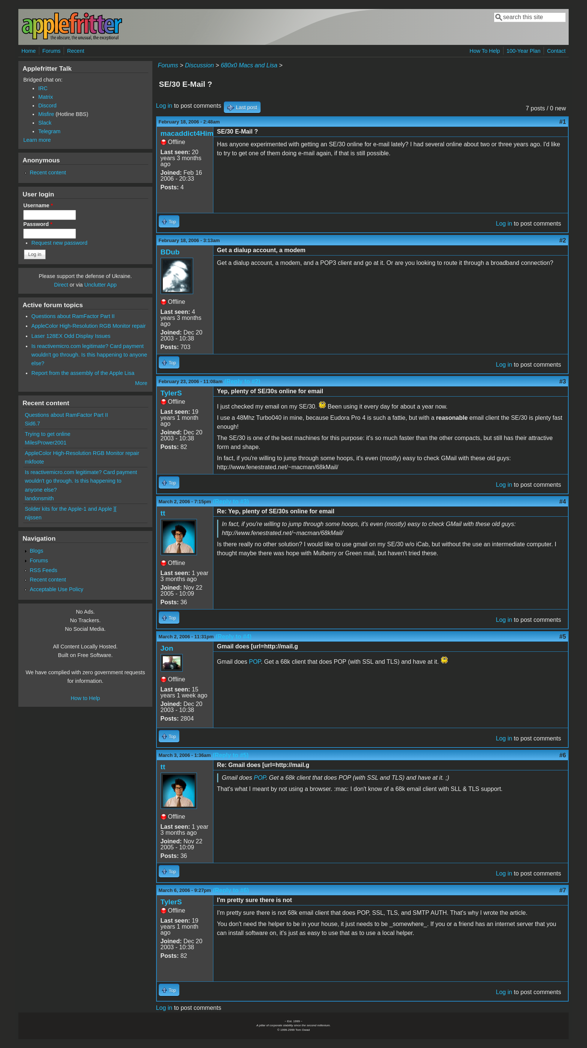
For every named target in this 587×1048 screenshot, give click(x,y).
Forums (51, 51)
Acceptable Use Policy (56, 589)
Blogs (36, 551)
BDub (170, 252)
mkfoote (34, 462)
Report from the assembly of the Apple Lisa (82, 373)
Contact (556, 51)
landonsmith (39, 498)
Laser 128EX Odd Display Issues (70, 336)
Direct (61, 285)
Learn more (37, 140)
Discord (47, 106)
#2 (562, 240)
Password (37, 224)
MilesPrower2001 (45, 443)
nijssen (33, 517)
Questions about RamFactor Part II (73, 316)
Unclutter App (100, 285)
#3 (562, 381)
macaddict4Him (187, 133)
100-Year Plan (524, 51)
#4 (562, 501)
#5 (562, 636)
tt (163, 513)
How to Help (85, 698)
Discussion (199, 65)
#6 (562, 755)
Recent (75, 51)
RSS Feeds (43, 570)
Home (28, 51)
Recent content (48, 172)
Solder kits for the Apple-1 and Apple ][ (70, 509)
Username (38, 205)
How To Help (484, 51)
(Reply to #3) (231, 501)
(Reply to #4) (234, 636)
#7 (562, 890)
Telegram (49, 131)
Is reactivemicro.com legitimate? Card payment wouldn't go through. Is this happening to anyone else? (89, 354)
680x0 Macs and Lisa (249, 65)
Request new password (59, 243)
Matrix (45, 97)
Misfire (46, 114)
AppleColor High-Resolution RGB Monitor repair (88, 326)
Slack (44, 123)
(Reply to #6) (231, 890)
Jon (167, 648)
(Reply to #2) (242, 381)
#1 (562, 122)
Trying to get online (47, 434)
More (141, 383)
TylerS (171, 393)
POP (255, 662)
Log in (164, 106)
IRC (43, 88)
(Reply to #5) (231, 755)
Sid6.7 (32, 424)
